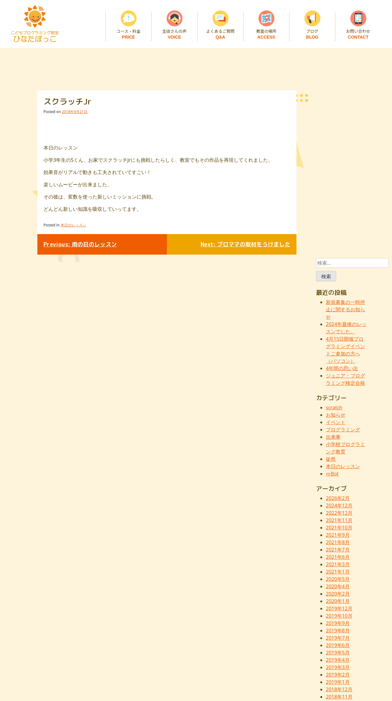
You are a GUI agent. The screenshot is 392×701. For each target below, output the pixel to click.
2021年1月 (338, 571)
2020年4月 (338, 586)
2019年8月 (338, 630)
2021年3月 (338, 564)
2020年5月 (338, 579)
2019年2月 (338, 674)
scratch (334, 407)
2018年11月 (339, 696)
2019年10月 (339, 615)
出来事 (333, 437)
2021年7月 (338, 549)
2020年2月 (338, 593)
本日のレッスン (73, 225)
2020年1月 (338, 601)
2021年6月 (338, 557)
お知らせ (335, 414)
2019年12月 (339, 608)
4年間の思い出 (342, 368)
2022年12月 (339, 513)
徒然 (331, 459)
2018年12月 (339, 689)
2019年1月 (338, 682)
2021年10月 (339, 527)
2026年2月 (338, 498)
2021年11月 (339, 520)
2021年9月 (338, 535)
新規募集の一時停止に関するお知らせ (345, 309)
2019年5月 (338, 652)
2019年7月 (338, 638)
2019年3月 (338, 667)
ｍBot (332, 473)
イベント (335, 422)
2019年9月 (338, 623)
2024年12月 (339, 505)
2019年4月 (338, 660)
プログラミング (343, 429)
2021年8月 (338, 542)
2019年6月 (338, 645)
